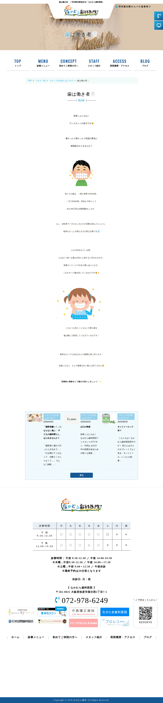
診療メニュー (43, 63)
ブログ (145, 63)
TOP (30, 81)
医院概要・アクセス (119, 63)
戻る (82, 475)
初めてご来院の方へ (68, 63)
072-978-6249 (85, 600)
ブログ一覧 (40, 81)
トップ (17, 63)
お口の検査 (85, 427)
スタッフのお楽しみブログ (61, 81)
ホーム (15, 637)
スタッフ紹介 (94, 63)
